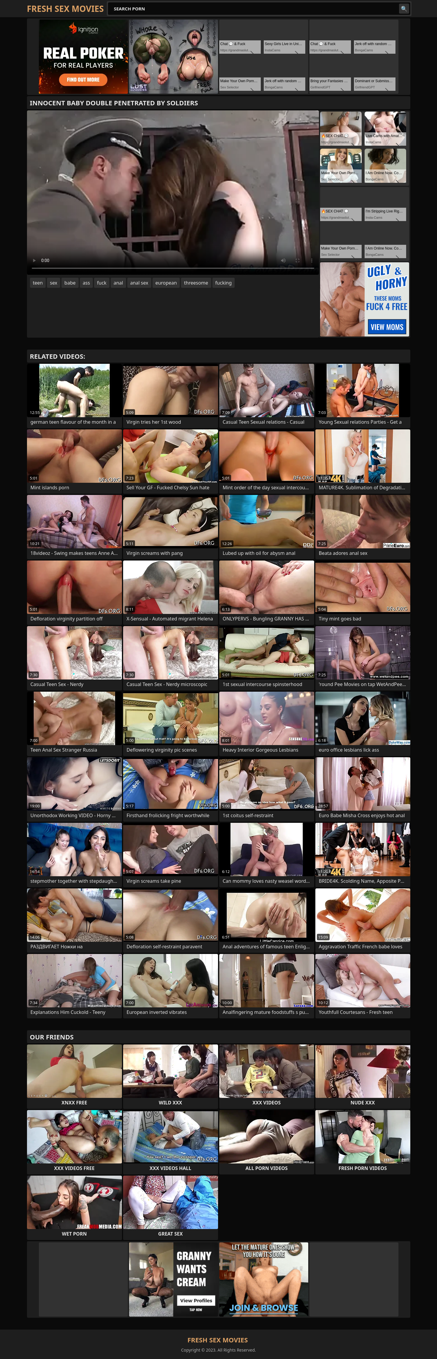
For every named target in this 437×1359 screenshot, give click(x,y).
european (166, 283)
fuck (102, 283)
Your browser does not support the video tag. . (173, 192)
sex (53, 283)
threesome (196, 283)
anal (118, 283)
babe (70, 283)
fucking (223, 283)
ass (86, 283)
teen (38, 283)
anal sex (139, 283)
